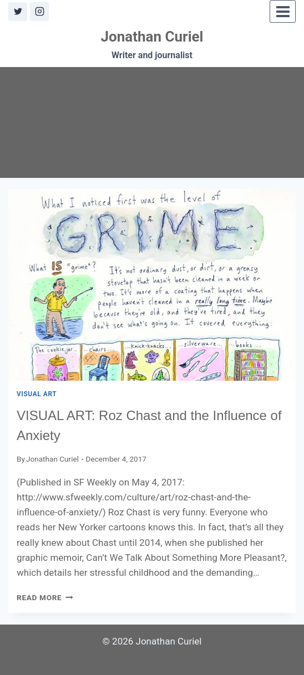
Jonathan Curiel (52, 458)
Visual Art (37, 394)
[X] (17, 11)
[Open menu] (283, 11)
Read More (45, 597)
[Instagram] (39, 11)
